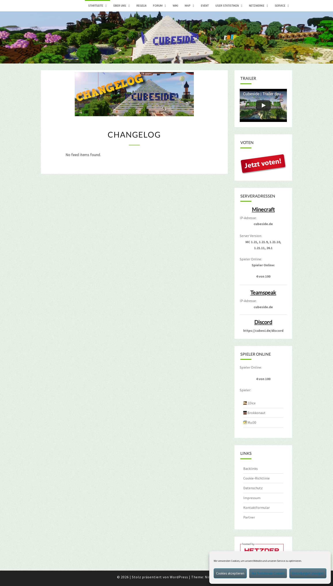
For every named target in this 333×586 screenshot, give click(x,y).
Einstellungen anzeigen (308, 573)
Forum (158, 5)
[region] (166, 37)
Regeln (141, 5)
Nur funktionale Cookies (268, 573)
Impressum (251, 498)
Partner (249, 517)
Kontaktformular (256, 507)
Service (280, 5)
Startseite (95, 5)
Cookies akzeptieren (230, 573)
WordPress (179, 577)
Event (205, 5)
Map (188, 5)
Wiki (175, 5)
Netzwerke (256, 5)
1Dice (251, 403)
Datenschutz (253, 488)
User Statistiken (227, 5)
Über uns (119, 5)
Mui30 (251, 422)
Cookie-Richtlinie (256, 478)
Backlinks (250, 468)
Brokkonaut (256, 413)
